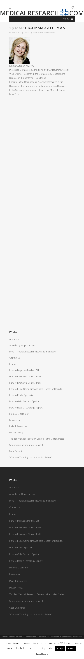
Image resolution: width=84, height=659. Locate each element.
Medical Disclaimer (18, 414)
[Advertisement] (42, 208)
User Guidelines (17, 451)
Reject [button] (71, 648)
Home (12, 364)
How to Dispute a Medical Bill (24, 370)
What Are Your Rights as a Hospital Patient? (30, 457)
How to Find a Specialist (21, 395)
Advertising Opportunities (22, 345)
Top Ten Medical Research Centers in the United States (36, 439)
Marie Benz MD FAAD (44, 32)
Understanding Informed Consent (26, 445)
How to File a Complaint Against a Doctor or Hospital (36, 389)
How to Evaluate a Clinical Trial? (25, 376)
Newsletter (14, 420)
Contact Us (14, 358)
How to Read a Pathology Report (25, 407)
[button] (66, 19)
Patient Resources (18, 426)
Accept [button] (59, 648)
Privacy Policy (16, 432)
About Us (14, 339)
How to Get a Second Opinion (24, 401)
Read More (42, 654)
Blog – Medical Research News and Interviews (32, 351)
